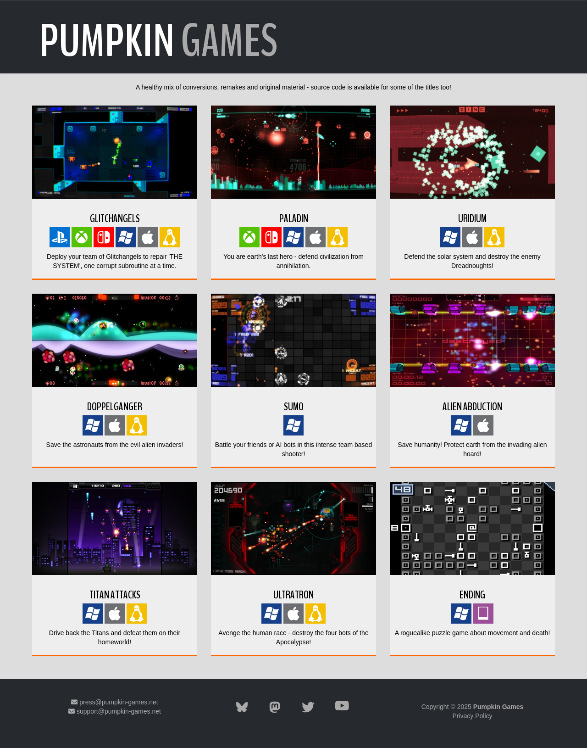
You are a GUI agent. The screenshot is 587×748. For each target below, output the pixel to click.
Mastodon (114, 720)
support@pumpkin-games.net (114, 711)
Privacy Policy (472, 716)
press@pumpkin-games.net (114, 702)
